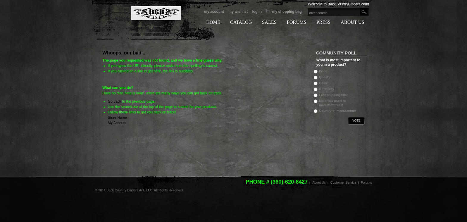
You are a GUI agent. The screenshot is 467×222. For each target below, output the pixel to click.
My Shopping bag (287, 12)
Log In (257, 12)
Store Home (117, 117)
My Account (214, 12)
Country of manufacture (337, 110)
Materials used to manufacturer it (332, 103)
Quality (324, 77)
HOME (213, 22)
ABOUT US (352, 22)
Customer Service (343, 182)
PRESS (324, 22)
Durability (326, 89)
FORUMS (296, 22)
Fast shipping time (333, 95)
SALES (269, 22)
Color (323, 83)
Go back (114, 101)
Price (323, 71)
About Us (319, 182)
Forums (366, 182)
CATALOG (241, 22)
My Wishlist (238, 12)
